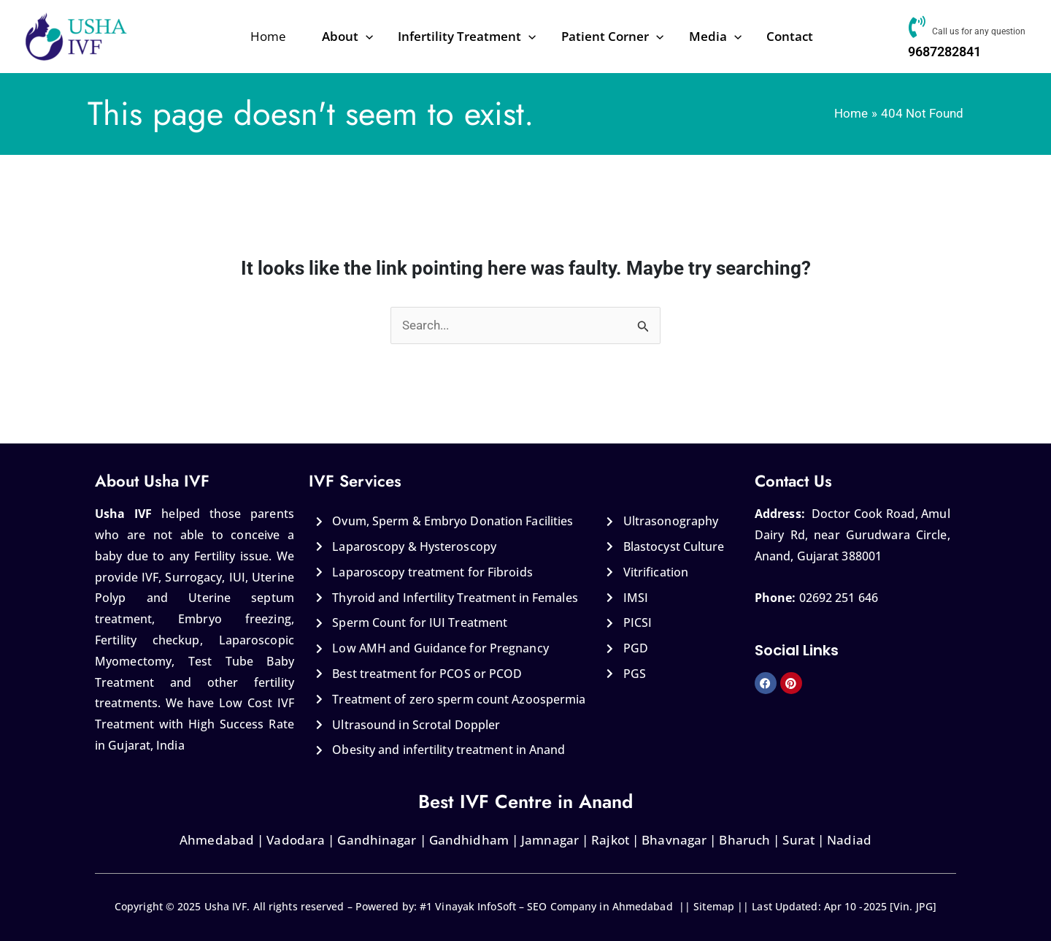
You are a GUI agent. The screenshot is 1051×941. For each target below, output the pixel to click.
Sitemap (713, 906)
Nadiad (849, 839)
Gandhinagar (376, 839)
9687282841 (943, 51)
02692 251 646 (838, 598)
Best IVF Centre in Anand (525, 801)
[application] (387, 36)
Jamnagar (550, 839)
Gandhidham (469, 839)
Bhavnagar (674, 839)
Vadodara (294, 839)
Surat (798, 839)
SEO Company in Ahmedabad (599, 906)
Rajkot (610, 839)
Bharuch (744, 839)
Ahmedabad (217, 839)
